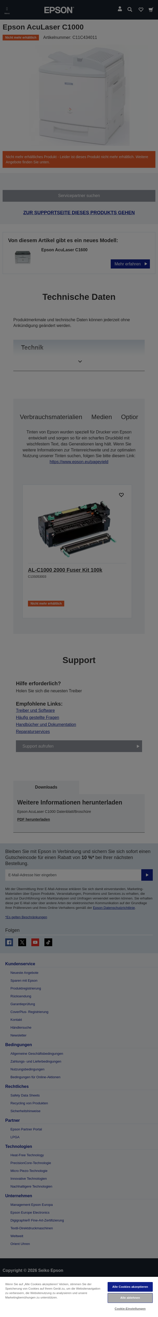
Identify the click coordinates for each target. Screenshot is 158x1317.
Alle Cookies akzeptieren (130, 1286)
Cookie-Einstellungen (130, 1308)
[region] (79, 1296)
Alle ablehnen (130, 1297)
